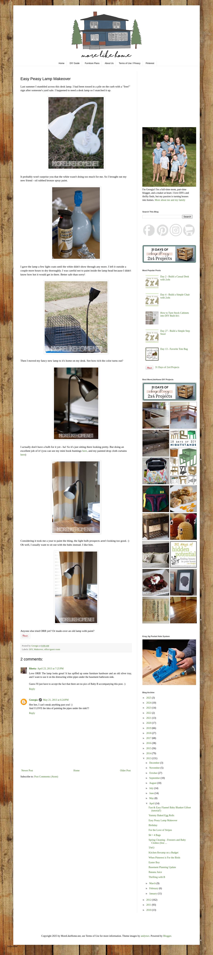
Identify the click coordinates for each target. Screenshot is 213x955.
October (153, 773)
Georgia (33, 700)
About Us (109, 63)
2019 (149, 728)
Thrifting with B (157, 877)
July (151, 788)
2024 (149, 702)
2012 (149, 899)
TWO (151, 847)
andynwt (145, 936)
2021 (149, 718)
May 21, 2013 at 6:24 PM (55, 700)
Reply (32, 689)
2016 (149, 743)
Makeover (38, 649)
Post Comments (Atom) (46, 776)
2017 (149, 738)
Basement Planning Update (162, 867)
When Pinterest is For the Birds (164, 857)
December (154, 762)
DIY (31, 649)
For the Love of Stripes (160, 830)
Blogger (167, 936)
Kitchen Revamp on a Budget (163, 852)
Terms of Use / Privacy (129, 63)
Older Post (125, 770)
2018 (149, 733)
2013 (149, 758)
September (154, 778)
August (153, 783)
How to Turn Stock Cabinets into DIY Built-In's (174, 314)
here (84, 450)
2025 (149, 697)
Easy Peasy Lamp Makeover (163, 820)
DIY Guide (75, 63)
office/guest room (52, 649)
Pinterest (150, 63)
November (154, 768)
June (151, 793)
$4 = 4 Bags (155, 835)
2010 (149, 910)
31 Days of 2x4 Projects (167, 367)
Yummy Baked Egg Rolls (161, 815)
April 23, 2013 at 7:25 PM (50, 668)
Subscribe (12, 946)
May (151, 798)
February (154, 888)
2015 (149, 748)
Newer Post (27, 770)
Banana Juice (155, 872)
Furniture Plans (92, 63)
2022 (149, 713)
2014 (149, 753)
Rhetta (32, 668)
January (153, 893)
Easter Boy (154, 862)
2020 (149, 723)
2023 (149, 707)
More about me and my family (170, 200)
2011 (149, 904)
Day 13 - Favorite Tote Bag (174, 349)
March (152, 883)
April (152, 803)
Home (61, 63)
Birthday (153, 825)
